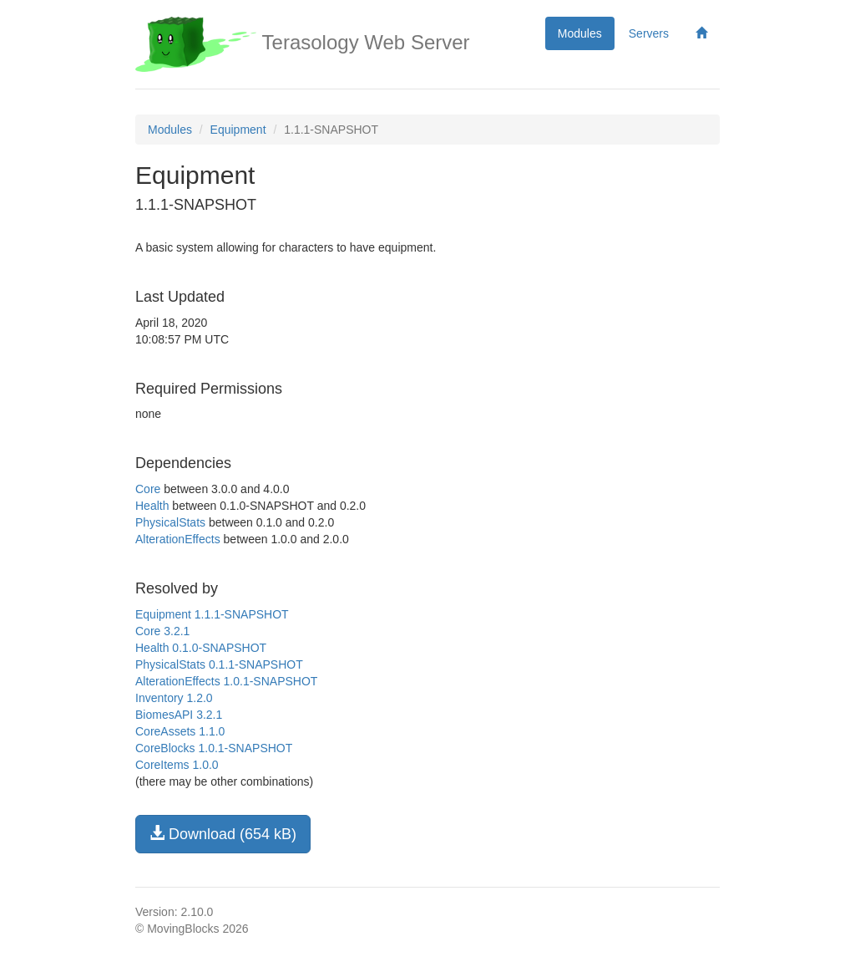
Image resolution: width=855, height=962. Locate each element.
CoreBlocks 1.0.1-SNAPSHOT (213, 748)
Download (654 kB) (222, 833)
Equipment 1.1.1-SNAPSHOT (212, 614)
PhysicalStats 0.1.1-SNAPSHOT (219, 664)
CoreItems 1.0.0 (177, 764)
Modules (580, 33)
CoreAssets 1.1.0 (180, 731)
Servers (649, 33)
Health (152, 505)
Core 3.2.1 (162, 631)
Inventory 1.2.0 (174, 698)
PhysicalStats (170, 522)
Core (147, 489)
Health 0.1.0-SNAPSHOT (200, 647)
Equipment (238, 129)
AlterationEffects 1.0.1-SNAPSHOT (226, 681)
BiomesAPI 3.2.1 (178, 714)
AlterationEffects (177, 539)
